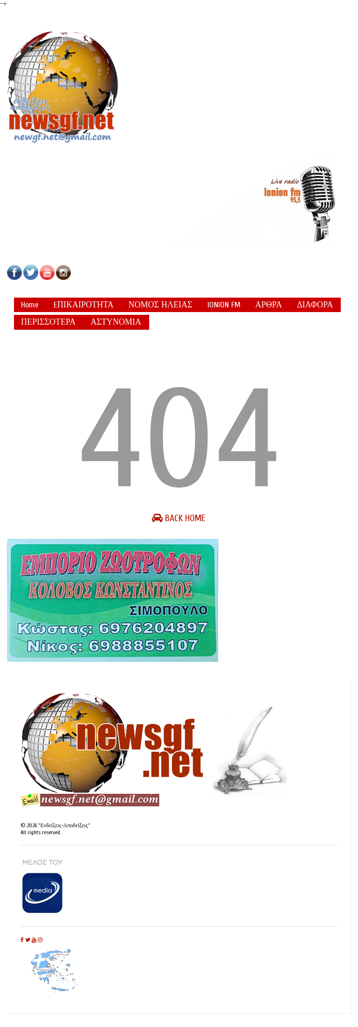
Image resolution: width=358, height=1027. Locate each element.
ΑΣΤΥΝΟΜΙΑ (115, 322)
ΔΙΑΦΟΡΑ (315, 305)
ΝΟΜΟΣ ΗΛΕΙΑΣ (161, 305)
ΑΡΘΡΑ (268, 305)
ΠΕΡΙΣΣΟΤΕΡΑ (48, 322)
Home (30, 305)
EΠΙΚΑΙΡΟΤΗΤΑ (84, 305)
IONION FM (224, 305)
